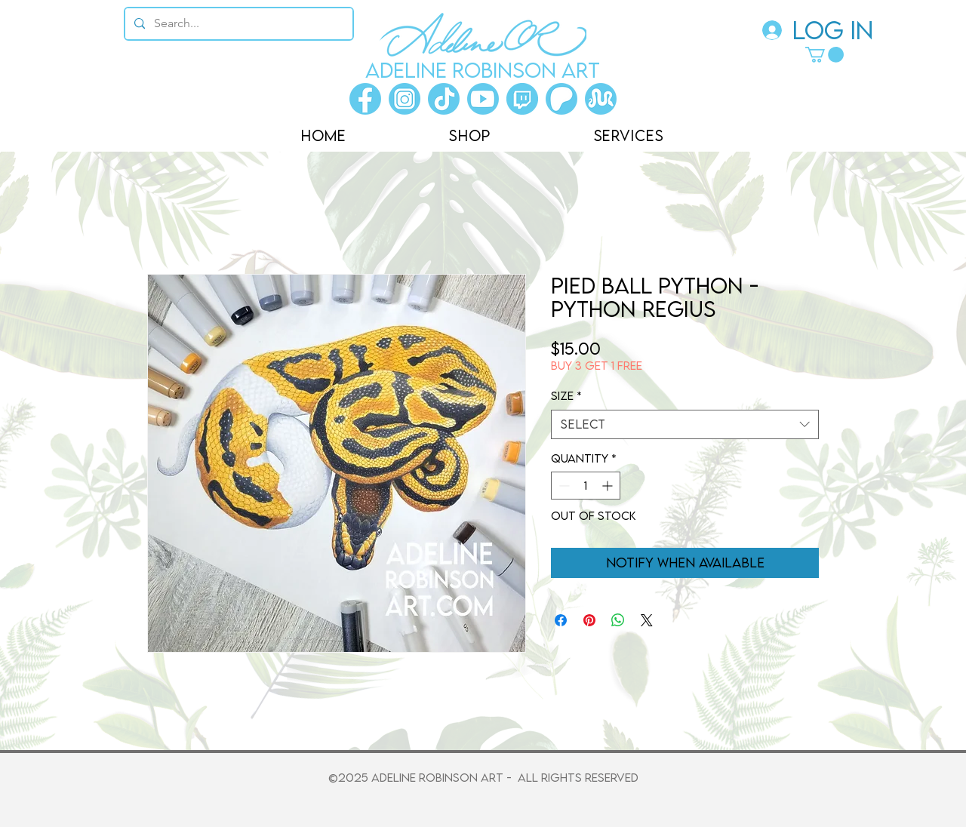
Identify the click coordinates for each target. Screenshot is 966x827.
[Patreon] (561, 99)
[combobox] (685, 424)
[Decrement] (562, 485)
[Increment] (608, 485)
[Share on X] (647, 620)
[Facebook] (365, 99)
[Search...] (237, 23)
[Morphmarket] (601, 99)
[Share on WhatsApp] (618, 620)
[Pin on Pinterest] (589, 620)
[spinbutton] (585, 485)
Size (566, 395)
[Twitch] (522, 99)
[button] (824, 55)
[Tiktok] (444, 99)
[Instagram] (404, 99)
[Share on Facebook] (561, 620)
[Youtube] (483, 99)
